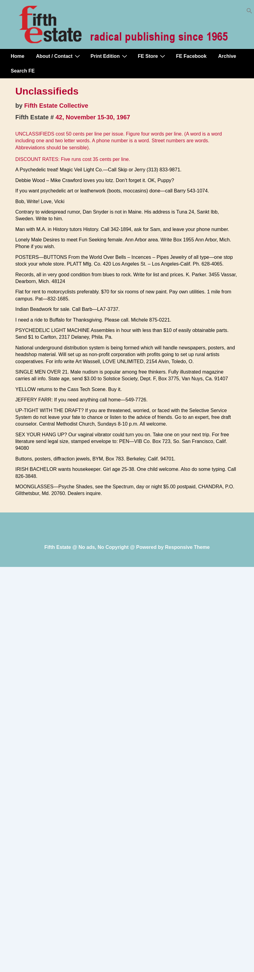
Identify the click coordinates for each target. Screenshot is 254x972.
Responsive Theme (187, 547)
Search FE (23, 70)
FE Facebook (191, 56)
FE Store (152, 56)
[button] (249, 12)
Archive (227, 56)
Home (17, 56)
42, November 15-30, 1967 (92, 117)
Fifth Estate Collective (56, 105)
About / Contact (58, 56)
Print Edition (110, 56)
